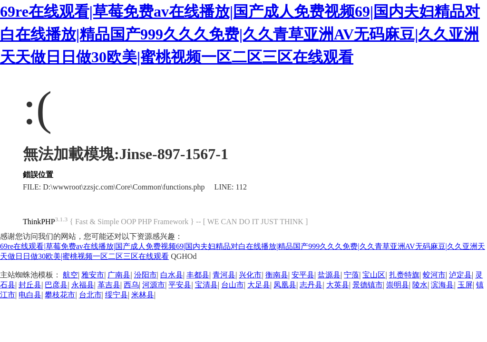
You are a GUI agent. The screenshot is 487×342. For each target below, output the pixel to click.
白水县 (171, 275)
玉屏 (465, 285)
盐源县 (329, 275)
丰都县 (197, 275)
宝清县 (206, 285)
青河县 (224, 275)
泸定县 (460, 275)
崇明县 (397, 285)
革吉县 (108, 285)
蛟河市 (434, 275)
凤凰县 (284, 285)
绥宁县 (116, 295)
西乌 (131, 285)
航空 (70, 275)
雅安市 (92, 275)
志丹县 (311, 285)
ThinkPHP (39, 222)
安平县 (303, 275)
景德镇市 (367, 285)
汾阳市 (145, 275)
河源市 (153, 285)
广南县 (118, 275)
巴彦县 (56, 285)
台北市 (90, 295)
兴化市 (250, 275)
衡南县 (276, 275)
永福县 (82, 285)
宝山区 (373, 275)
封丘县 (30, 285)
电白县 (30, 295)
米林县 (142, 295)
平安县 (179, 285)
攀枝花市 (60, 295)
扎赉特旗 (404, 275)
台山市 (232, 285)
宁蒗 (351, 275)
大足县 (258, 285)
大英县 (337, 285)
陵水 (420, 285)
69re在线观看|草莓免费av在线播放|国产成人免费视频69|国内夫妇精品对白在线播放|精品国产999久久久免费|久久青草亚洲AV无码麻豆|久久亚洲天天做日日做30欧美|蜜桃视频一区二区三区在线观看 (240, 34)
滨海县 (442, 285)
